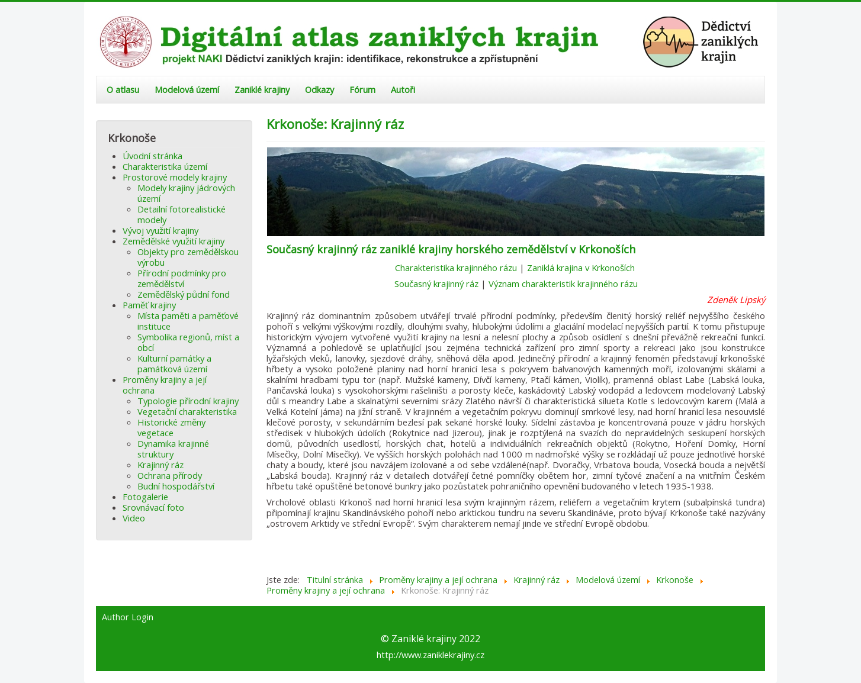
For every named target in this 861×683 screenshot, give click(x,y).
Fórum (362, 89)
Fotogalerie (145, 496)
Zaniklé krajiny (262, 89)
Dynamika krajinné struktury (173, 448)
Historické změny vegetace (171, 427)
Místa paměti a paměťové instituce (188, 321)
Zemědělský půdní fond (183, 294)
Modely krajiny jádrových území (186, 193)
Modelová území (187, 89)
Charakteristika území (165, 166)
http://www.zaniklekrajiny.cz (430, 655)
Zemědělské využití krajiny (173, 241)
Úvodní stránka (152, 156)
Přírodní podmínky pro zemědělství (181, 278)
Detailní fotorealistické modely (181, 214)
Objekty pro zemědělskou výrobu (188, 257)
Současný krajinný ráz (436, 283)
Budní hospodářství (175, 486)
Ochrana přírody (169, 475)
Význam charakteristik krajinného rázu (563, 283)
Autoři (403, 89)
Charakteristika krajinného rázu (456, 267)
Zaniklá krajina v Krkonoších (582, 267)
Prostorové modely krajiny (175, 177)
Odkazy (319, 89)
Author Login (127, 617)
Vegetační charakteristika (187, 411)
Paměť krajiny (149, 305)
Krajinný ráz (160, 465)
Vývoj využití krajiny (160, 230)
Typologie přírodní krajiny (188, 401)
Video (134, 518)
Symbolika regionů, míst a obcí (188, 342)
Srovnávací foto (153, 507)
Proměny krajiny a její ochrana (165, 384)
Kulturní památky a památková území (174, 363)
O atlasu (123, 89)
